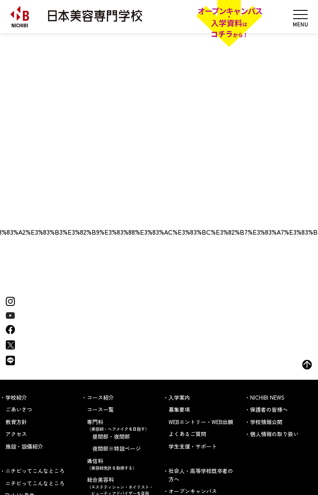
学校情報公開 (266, 422)
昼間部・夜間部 (111, 436)
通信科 (121, 464)
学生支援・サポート (193, 446)
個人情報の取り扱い (274, 434)
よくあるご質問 (187, 434)
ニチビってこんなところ (35, 483)
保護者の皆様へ (269, 409)
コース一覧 (100, 409)
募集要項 (179, 409)
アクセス (16, 434)
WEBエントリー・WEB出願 (201, 422)
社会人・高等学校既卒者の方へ (201, 475)
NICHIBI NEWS (267, 397)
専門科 (121, 425)
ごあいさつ (18, 409)
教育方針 (16, 422)
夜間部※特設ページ (116, 448)
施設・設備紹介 (24, 446)
